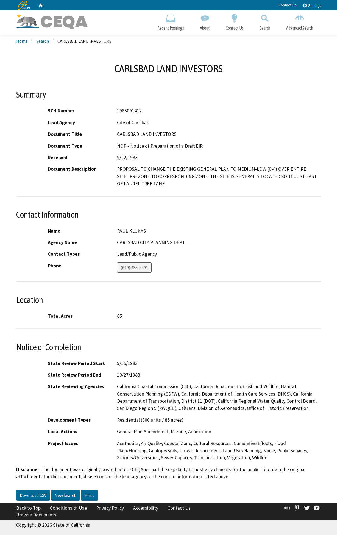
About (204, 21)
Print (89, 496)
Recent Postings (171, 21)
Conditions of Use (68, 508)
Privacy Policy (110, 508)
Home (22, 41)
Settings (311, 5)
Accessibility (145, 508)
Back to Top (28, 508)
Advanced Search (300, 21)
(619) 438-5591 (134, 268)
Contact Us (287, 4)
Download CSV (33, 496)
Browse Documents (36, 516)
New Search (65, 496)
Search (265, 21)
